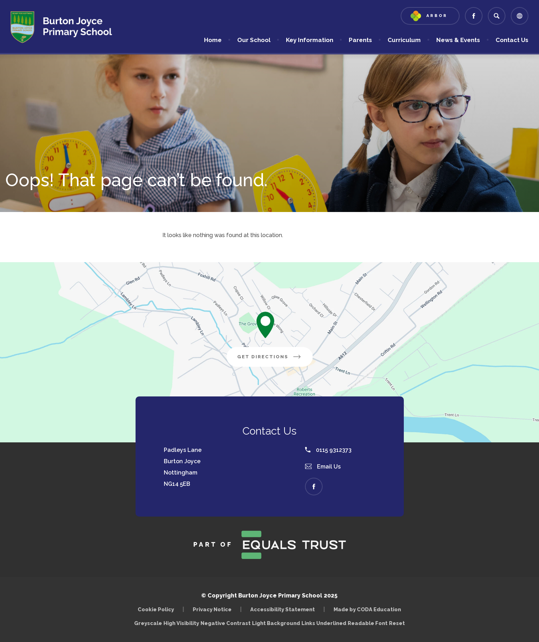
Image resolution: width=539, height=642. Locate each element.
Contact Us (512, 39)
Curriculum (404, 39)
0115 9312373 (328, 450)
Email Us (323, 466)
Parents (360, 39)
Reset (397, 623)
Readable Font (368, 623)
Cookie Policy (156, 609)
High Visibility (181, 623)
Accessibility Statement (282, 609)
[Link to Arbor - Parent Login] (430, 16)
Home (213, 39)
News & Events (458, 39)
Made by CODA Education (367, 609)
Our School (253, 39)
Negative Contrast (225, 623)
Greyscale (148, 623)
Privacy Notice (212, 609)
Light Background (276, 623)
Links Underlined (323, 623)
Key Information (309, 39)
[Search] (496, 16)
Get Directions (269, 356)
